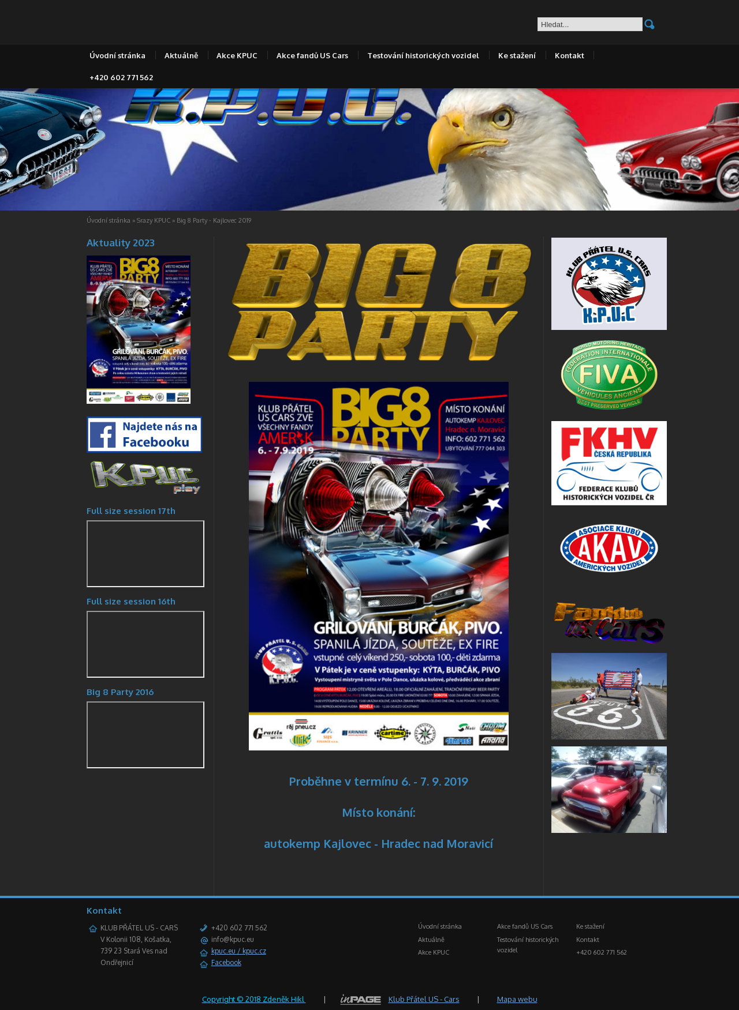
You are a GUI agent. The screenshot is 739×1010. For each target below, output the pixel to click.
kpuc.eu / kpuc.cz (238, 951)
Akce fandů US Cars (312, 55)
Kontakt (569, 55)
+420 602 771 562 (121, 77)
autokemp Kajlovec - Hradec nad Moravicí (378, 843)
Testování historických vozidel (423, 55)
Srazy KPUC (153, 220)
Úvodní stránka (117, 55)
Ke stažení (517, 55)
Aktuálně (181, 55)
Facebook (226, 962)
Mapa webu (517, 999)
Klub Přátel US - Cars (424, 999)
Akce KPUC (237, 55)
